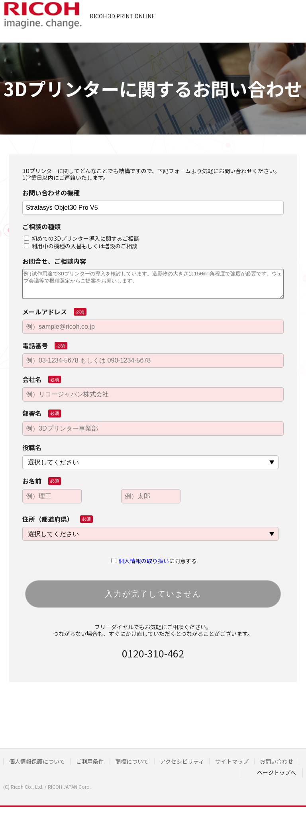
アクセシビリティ (188, 761)
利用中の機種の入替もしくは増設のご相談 (84, 246)
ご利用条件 (93, 761)
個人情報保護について (38, 761)
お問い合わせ (26, 771)
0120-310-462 (153, 653)
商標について (136, 761)
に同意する (158, 561)
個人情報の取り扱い (144, 561)
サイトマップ (240, 761)
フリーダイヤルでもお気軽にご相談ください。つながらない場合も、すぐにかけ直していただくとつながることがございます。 (153, 630)
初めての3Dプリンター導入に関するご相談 (85, 238)
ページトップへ (276, 781)
